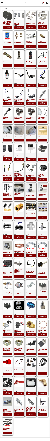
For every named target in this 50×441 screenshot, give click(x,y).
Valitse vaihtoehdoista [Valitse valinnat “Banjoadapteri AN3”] (19, 46)
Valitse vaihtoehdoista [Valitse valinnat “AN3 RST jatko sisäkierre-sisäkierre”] (42, 27)
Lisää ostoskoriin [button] (7, 27)
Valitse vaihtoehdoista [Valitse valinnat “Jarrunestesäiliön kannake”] (19, 198)
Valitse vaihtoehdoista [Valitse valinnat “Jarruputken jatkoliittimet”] (7, 218)
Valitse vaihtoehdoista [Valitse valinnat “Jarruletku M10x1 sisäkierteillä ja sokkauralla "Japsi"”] (19, 179)
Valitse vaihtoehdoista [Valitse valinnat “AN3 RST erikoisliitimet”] (30, 27)
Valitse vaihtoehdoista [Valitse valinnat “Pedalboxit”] (30, 374)
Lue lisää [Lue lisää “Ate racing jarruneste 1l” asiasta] (7, 46)
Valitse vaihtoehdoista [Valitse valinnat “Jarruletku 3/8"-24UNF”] (7, 179)
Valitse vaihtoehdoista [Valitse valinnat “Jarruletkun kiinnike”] (30, 179)
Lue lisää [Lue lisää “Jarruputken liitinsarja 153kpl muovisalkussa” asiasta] (30, 218)
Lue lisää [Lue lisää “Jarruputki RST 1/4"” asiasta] (30, 255)
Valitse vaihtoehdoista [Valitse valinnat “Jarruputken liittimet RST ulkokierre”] (19, 237)
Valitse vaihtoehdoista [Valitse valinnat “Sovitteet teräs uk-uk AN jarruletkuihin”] (19, 414)
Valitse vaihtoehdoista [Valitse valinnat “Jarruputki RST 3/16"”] (42, 255)
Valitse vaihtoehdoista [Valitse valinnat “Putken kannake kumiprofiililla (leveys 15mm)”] (42, 374)
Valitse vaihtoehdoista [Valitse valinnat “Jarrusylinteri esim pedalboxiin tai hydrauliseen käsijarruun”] (19, 276)
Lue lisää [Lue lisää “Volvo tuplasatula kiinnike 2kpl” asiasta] (7, 432)
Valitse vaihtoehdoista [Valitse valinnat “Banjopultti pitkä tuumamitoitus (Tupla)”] (19, 66)
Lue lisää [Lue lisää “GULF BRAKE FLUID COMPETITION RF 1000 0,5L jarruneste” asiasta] (7, 85)
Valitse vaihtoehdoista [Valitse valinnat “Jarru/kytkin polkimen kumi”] (7, 159)
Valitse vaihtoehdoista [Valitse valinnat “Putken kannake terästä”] (7, 393)
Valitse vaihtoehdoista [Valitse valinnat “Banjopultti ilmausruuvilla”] (30, 46)
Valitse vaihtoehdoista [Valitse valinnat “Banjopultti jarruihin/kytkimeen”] (42, 46)
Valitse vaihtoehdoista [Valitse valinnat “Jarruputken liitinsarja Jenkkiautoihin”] (42, 218)
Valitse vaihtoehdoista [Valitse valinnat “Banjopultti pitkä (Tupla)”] (7, 66)
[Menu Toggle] (2, 3)
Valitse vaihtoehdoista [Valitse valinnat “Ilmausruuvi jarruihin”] (42, 103)
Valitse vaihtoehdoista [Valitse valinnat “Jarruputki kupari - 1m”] (19, 255)
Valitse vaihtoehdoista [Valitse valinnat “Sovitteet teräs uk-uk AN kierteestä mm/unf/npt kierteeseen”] (30, 414)
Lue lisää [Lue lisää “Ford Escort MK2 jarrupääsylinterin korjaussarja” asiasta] (42, 66)
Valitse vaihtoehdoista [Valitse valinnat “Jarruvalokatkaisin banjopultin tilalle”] (30, 276)
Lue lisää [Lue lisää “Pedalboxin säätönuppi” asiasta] (7, 374)
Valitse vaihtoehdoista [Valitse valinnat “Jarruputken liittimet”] (7, 237)
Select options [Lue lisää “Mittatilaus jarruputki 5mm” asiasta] (42, 334)
